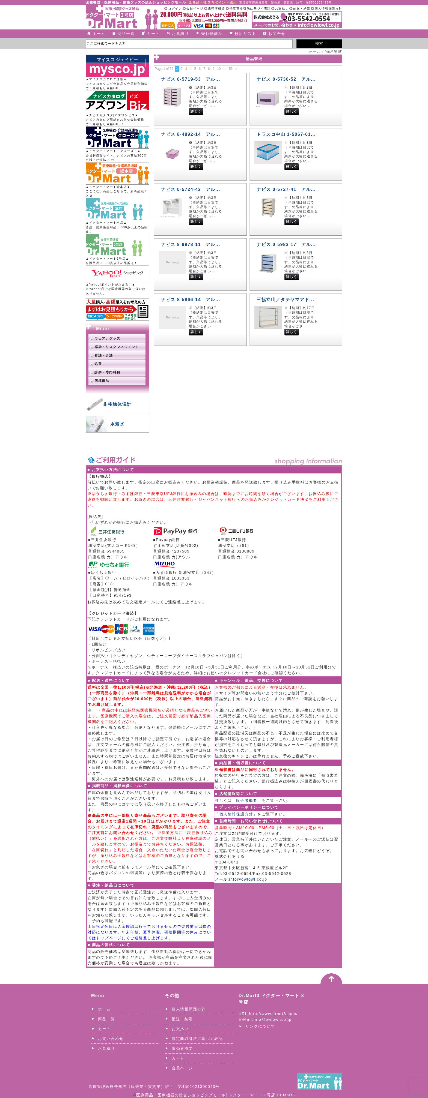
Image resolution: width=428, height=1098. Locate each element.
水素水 (117, 424)
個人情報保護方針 (328, 8)
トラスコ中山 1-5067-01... (286, 134)
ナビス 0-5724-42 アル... (190, 189)
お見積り (180, 33)
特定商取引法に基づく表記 (250, 8)
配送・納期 (301, 8)
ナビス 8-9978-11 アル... (190, 244)
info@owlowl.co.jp (248, 879)
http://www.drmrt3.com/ (273, 1014)
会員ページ (195, 8)
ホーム (99, 33)
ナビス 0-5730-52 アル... (286, 79)
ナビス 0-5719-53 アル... (190, 79)
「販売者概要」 (246, 800)
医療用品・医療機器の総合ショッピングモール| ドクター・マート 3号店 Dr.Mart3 (215, 1095)
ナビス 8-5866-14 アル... (190, 299)
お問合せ (276, 33)
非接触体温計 (117, 404)
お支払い (282, 8)
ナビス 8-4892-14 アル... (190, 134)
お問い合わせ (111, 1038)
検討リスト (245, 33)
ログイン (175, 8)
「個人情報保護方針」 (236, 814)
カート (153, 33)
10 (219, 69)
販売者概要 (216, 8)
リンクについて (260, 1026)
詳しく (196, 111)
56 (231, 69)
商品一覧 (126, 33)
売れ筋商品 (211, 33)
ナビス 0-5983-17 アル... (286, 244)
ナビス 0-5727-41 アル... (286, 189)
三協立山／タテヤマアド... (285, 299)
